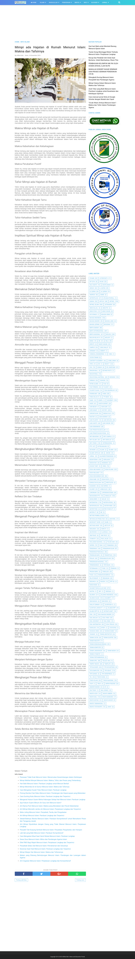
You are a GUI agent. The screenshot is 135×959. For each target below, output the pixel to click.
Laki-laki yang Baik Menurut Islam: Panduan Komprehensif (41, 833)
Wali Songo (104, 690)
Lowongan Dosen (107, 492)
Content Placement (96, 360)
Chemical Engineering (97, 354)
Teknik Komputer (95, 647)
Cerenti (102, 351)
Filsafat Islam (94, 390)
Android (92, 294)
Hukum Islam (94, 413)
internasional (107, 443)
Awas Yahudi (106, 311)
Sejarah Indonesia (107, 594)
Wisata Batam (94, 700)
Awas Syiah (93, 311)
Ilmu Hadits (93, 423)
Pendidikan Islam (108, 548)
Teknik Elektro (108, 637)
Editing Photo (107, 370)
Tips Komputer (94, 670)
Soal (91, 614)
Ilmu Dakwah (103, 416)
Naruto (103, 529)
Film (104, 384)
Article (101, 301)
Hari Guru (104, 407)
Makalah (108, 496)
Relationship (94, 578)
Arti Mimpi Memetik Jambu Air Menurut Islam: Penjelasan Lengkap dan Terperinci (50, 809)
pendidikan (93, 548)
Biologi (108, 334)
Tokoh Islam (94, 680)
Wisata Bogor (108, 700)
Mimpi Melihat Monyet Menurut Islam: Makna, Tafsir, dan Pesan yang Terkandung (50, 780)
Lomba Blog (104, 489)
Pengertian (108, 555)
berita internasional (97, 331)
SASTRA (92, 591)
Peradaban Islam (105, 558)
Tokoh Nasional (108, 680)
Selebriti (108, 598)
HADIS (91, 403)
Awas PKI (105, 308)
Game (91, 400)
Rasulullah (53, 2)
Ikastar (92, 416)
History (104, 410)
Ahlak (101, 281)
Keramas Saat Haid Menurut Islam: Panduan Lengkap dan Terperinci (45, 849)
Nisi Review (93, 532)
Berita (77, 2)
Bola (107, 341)
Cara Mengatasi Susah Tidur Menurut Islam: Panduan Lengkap (43, 790)
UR (105, 687)
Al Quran (93, 291)
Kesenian (105, 463)
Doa (91, 367)
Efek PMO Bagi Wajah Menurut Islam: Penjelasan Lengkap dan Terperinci (47, 842)
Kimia (104, 466)
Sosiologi (93, 627)
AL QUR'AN (102, 288)
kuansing (93, 486)
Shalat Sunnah (95, 604)
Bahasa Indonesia (95, 318)
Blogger (94, 2)
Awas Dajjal (94, 308)
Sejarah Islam (94, 598)
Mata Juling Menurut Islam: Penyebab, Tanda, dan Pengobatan (43, 812)
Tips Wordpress (107, 674)
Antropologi (94, 298)
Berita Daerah (94, 327)
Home (33, 2)
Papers (92, 545)
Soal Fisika (105, 617)
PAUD (101, 545)
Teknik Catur (94, 637)
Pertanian (106, 565)
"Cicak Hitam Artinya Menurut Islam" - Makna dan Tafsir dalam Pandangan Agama (103, 105)
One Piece (104, 535)
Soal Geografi (94, 621)
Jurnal (104, 2)
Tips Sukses (93, 674)
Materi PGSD (94, 509)
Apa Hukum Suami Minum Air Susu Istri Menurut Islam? (40, 803)
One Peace (93, 535)
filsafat (106, 387)
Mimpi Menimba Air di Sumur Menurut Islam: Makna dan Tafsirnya (44, 787)
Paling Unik (111, 542)
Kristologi (109, 482)
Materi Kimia (108, 505)
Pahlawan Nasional (96, 542)
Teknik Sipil (93, 660)
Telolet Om (106, 660)
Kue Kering (104, 486)
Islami (42, 2)
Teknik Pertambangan (97, 657)
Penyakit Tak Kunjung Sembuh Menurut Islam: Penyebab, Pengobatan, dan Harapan (51, 830)
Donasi (99, 367)
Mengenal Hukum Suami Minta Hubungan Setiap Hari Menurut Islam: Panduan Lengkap (52, 800)
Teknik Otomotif (95, 654)
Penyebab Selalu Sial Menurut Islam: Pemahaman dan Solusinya (44, 846)
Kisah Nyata (105, 479)
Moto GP (107, 525)
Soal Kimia (106, 621)
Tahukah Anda (94, 631)
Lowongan (93, 492)
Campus (92, 347)
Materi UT (93, 512)
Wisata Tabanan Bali (96, 703)
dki (99, 364)
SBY (100, 591)
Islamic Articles (95, 453)
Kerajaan (106, 459)
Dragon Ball (94, 370)
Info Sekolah (107, 439)
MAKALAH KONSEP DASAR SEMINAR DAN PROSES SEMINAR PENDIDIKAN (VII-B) (103, 71)
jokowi (108, 453)
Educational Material (97, 377)
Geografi (110, 400)
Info (85, 2)
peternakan (94, 568)
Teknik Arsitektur (106, 634)
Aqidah (92, 301)
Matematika (93, 502)
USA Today (93, 690)
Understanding (95, 687)
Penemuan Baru (95, 555)
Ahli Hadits (93, 285)
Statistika (113, 627)
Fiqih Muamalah (109, 390)
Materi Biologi (94, 505)
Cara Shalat (104, 347)
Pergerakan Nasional (97, 562)
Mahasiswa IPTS (95, 496)
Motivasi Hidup (94, 525)
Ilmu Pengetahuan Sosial (98, 433)
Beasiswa (107, 324)
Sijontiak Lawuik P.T (96, 608)
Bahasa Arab (105, 314)
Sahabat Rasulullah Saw (98, 588)
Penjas (92, 558)
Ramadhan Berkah (104, 575)
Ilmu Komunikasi (95, 426)
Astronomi (108, 304)
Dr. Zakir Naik (110, 367)
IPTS (91, 446)
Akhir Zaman (106, 285)
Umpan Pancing (110, 683)
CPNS (91, 364)
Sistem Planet (108, 611)
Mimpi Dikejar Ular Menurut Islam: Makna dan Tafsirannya (41, 852)
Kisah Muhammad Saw (97, 476)
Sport (103, 627)
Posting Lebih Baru (21, 880)
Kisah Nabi (93, 479)
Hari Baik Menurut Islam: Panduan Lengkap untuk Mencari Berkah (44, 784)
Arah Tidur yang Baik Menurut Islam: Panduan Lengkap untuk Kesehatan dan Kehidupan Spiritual (103, 91)
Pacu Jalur (104, 538)
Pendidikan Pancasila (97, 552)
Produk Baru (94, 571)
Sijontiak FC (109, 604)
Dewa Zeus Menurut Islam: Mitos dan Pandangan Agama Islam (43, 839)
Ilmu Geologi (107, 420)
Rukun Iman (93, 585)
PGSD (103, 568)
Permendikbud (94, 565)
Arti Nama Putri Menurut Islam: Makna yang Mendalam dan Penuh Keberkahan (49, 806)
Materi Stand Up (107, 509)
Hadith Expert (103, 403)
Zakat (109, 707)
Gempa (100, 400)
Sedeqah (108, 591)
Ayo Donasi (93, 314)
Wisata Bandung (107, 697)
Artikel (111, 301)
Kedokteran (94, 459)
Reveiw (102, 581)
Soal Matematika (95, 624)
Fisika (104, 393)
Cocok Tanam (94, 357)
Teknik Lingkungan (96, 650)
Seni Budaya (93, 601)
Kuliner (92, 489)
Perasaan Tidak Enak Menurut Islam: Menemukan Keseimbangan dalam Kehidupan (51, 777)
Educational (94, 374)
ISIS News (93, 449)
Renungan (106, 578)
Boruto (92, 344)
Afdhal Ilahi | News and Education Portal (73, 956)
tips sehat (107, 670)
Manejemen (93, 499)
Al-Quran (104, 291)
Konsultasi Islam (95, 482)
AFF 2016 (92, 281)
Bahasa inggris (95, 321)
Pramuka (114, 568)
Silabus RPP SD (94, 611)
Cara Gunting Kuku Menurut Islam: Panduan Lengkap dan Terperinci (45, 796)
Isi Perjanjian (102, 446)
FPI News (106, 397)
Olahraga (104, 532)
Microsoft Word (95, 522)
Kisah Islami (109, 469)
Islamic (111, 449)
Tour (91, 683)
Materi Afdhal (108, 502)
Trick (99, 683)
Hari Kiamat (93, 410)
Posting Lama (80, 880)
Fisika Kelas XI (94, 397)
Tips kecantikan (109, 667)
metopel (113, 519)
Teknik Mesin (111, 650)
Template (107, 664)
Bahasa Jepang (95, 324)
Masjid (104, 499)
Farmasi (92, 380)
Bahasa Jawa (109, 321)
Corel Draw (112, 360)
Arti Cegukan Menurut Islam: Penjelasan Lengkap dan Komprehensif (45, 861)
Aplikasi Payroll (108, 298)
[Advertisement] (67, 25)
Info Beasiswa (94, 436)
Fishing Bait (93, 393)
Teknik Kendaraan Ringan (98, 644)
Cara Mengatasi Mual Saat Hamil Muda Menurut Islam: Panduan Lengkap (47, 836)
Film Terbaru (94, 387)
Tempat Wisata (94, 664)
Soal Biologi (94, 617)
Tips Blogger (94, 667)
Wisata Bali (93, 697)
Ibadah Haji (107, 413)
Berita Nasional (95, 334)
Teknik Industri (95, 641)
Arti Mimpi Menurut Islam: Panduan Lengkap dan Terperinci (42, 816)
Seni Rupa (105, 601)
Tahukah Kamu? (109, 631)
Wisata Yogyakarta (96, 707)
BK (99, 341)
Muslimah (93, 529)
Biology (107, 337)
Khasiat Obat (94, 466)
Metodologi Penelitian (97, 519)
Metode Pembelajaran (97, 515)
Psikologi (106, 571)
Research (93, 581)
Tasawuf (92, 634)
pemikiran (110, 545)
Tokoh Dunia (101, 677)
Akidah (92, 288)
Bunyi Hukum (103, 344)
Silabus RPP (112, 608)
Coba (110, 354)
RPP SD (112, 581)
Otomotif (93, 538)
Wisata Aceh (94, 693)
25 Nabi (92, 278)
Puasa (92, 575)
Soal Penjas (110, 624)
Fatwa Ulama (94, 384)
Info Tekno (93, 443)
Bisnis (91, 341)
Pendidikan (66, 2)
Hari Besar (93, 407)
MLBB (106, 522)
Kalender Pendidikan (106, 456)
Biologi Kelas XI (95, 337)
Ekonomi (112, 377)
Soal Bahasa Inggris (104, 614)
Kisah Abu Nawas (95, 469)
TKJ (91, 677)
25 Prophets (103, 278)
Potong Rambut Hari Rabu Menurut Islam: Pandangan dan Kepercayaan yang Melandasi (52, 793)
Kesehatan (93, 463)
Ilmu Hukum (106, 423)
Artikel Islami (94, 304)
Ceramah (93, 351)
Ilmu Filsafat (94, 420)
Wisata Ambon (107, 693)
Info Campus (107, 436)
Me (101, 512)
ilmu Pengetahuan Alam (98, 430)
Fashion (102, 380)
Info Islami (93, 439)
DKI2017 (107, 364)
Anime (102, 294)
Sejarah (92, 594)
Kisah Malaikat (95, 472)
